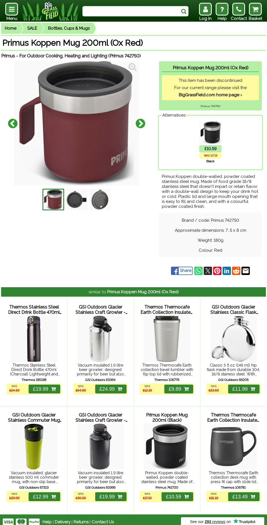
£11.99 (243, 386)
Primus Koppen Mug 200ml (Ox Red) (143, 291)
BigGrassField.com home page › (210, 94)
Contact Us (103, 517)
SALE (32, 28)
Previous (12, 123)
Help (47, 517)
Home (10, 28)
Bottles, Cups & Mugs (69, 28)
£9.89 (178, 386)
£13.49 (243, 492)
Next (140, 123)
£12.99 (43, 492)
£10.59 (176, 492)
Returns (81, 517)
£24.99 (110, 386)
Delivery (62, 517)
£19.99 (43, 386)
